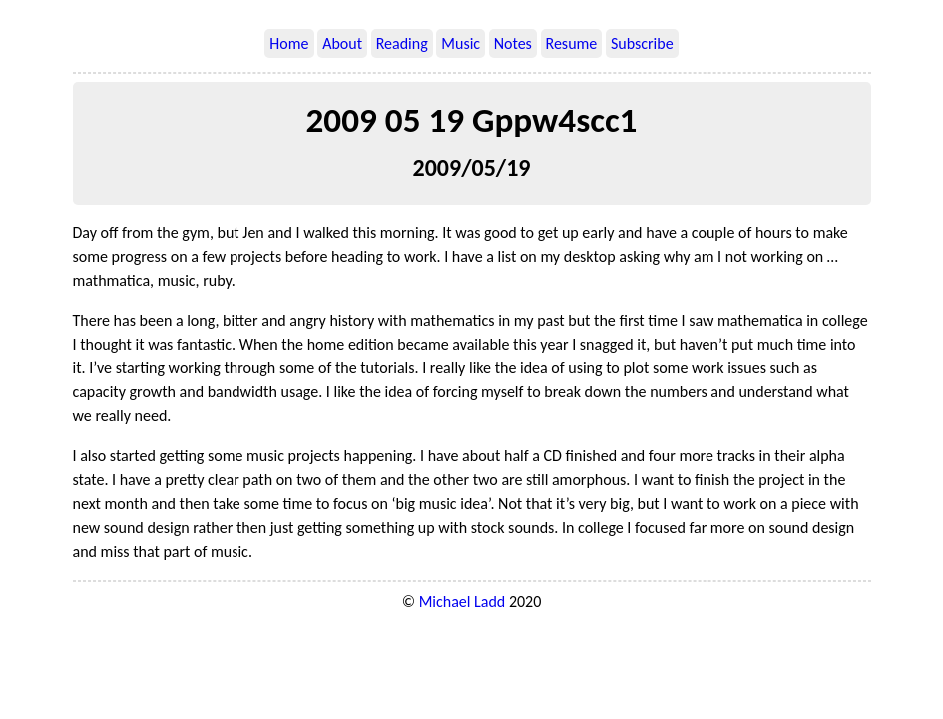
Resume (572, 43)
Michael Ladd (462, 601)
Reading (402, 43)
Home (288, 43)
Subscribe (642, 43)
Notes (513, 43)
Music (460, 43)
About (342, 43)
